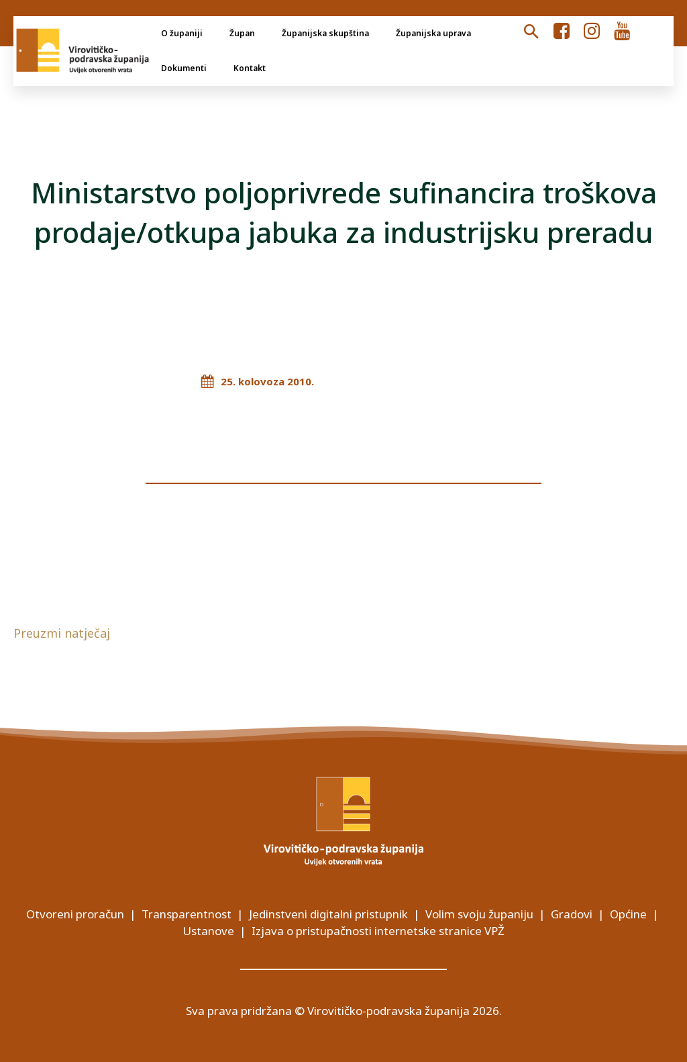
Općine (628, 914)
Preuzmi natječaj (61, 633)
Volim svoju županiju (479, 914)
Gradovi (571, 914)
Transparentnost (186, 914)
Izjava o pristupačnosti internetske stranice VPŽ (378, 930)
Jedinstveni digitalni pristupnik (328, 914)
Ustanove (208, 930)
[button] (531, 32)
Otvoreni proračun (75, 914)
